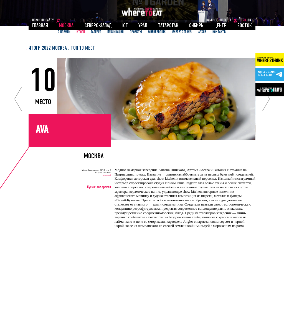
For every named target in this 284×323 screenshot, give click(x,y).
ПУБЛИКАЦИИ (115, 32)
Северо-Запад (98, 25)
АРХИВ (202, 32)
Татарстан (168, 25)
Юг (125, 25)
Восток (244, 25)
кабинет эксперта (218, 20)
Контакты (219, 32)
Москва (66, 25)
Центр (220, 25)
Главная (40, 25)
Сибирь (196, 25)
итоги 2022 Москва (48, 48)
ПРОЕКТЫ (136, 32)
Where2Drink (157, 32)
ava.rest (107, 175)
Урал (142, 25)
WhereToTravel (182, 32)
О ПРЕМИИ (64, 32)
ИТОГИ (81, 32)
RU (244, 20)
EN (249, 20)
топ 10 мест (83, 48)
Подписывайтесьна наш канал (266, 74)
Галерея (96, 32)
